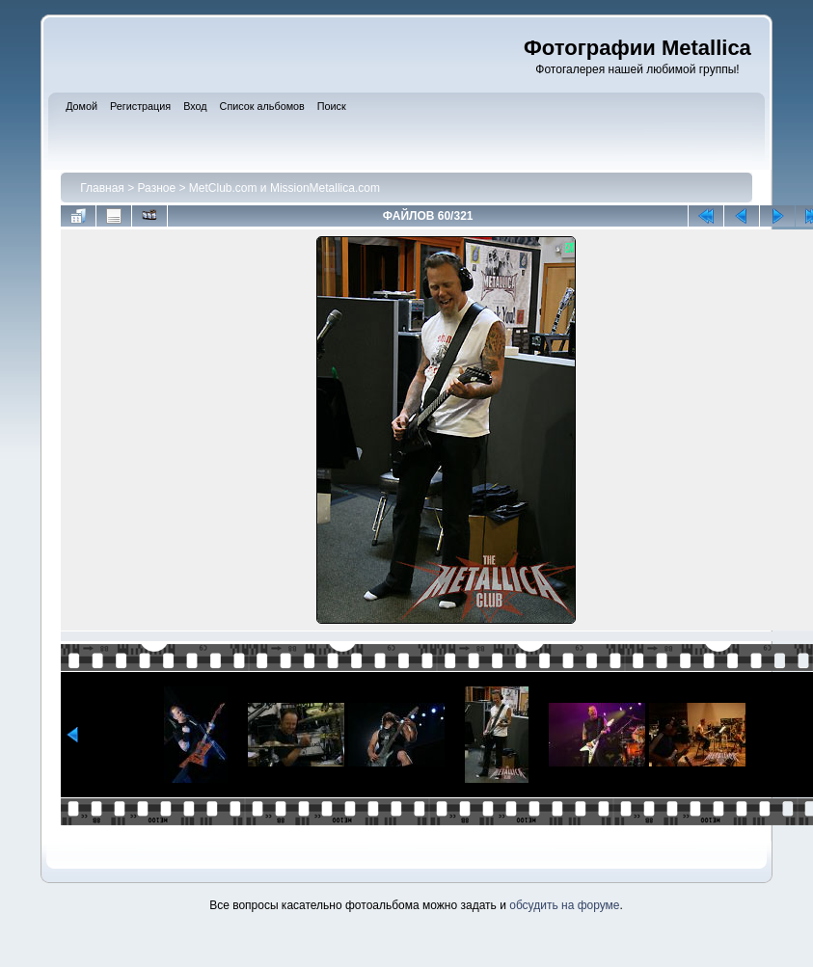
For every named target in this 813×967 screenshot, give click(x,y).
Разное (157, 188)
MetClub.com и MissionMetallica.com (284, 188)
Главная (102, 188)
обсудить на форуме (564, 905)
